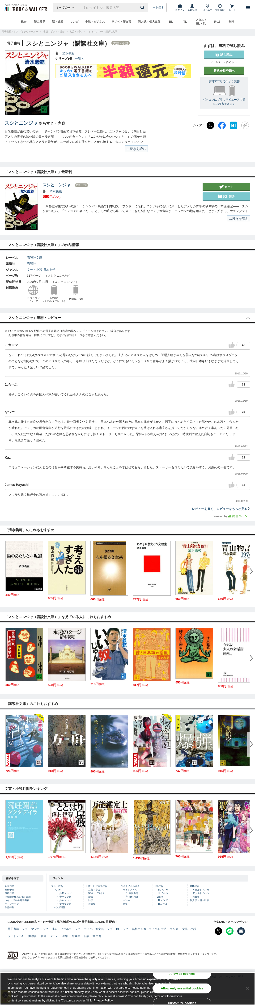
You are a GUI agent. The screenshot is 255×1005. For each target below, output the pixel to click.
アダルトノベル (200, 893)
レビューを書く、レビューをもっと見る (221, 509)
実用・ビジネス (96, 893)
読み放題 (39, 21)
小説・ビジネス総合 (96, 886)
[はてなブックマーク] (233, 125)
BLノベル (163, 893)
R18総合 (194, 886)
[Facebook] (222, 125)
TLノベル (163, 904)
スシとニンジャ (21, 123)
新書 (90, 896)
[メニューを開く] (248, 7)
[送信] (143, 7)
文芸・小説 (34, 269)
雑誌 (90, 900)
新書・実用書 (92, 936)
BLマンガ (163, 889)
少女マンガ (65, 900)
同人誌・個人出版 (149, 21)
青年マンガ (65, 896)
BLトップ (122, 929)
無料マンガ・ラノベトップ (149, 929)
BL (171, 21)
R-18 (217, 21)
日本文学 (49, 269)
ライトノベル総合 (130, 886)
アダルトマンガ (200, 889)
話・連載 (57, 21)
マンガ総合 (57, 886)
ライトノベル (130, 889)
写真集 (91, 904)
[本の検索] (66, 7)
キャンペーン (12, 904)
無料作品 (9, 893)
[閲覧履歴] (220, 7)
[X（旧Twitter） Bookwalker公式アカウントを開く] (218, 931)
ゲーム (126, 900)
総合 (23, 21)
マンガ (74, 21)
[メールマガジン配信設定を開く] (241, 931)
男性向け (133, 893)
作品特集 (9, 907)
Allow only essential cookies (182, 988)
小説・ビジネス (95, 21)
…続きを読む (136, 149)
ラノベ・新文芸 (121, 21)
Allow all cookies (182, 973)
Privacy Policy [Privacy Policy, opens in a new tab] (103, 1000)
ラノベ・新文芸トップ (98, 929)
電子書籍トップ (17, 929)
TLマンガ (163, 900)
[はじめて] (207, 7)
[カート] (232, 7)
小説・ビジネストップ (66, 929)
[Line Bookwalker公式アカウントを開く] (230, 931)
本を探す (158, 7)
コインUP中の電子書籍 (17, 900)
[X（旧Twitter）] (210, 125)
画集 (125, 904)
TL (185, 21)
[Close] (247, 988)
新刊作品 (9, 886)
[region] (127, 988)
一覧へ (79, 58)
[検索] (143, 7)
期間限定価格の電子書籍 (18, 896)
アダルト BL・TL (201, 21)
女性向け (133, 896)
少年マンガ (65, 893)
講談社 (31, 263)
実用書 (32, 936)
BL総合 (159, 886)
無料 (231, 21)
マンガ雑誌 (59, 907)
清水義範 (68, 53)
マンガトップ (39, 929)
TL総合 (159, 896)
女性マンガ (65, 904)
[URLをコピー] (245, 125)
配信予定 (9, 889)
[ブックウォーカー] (25, 7)
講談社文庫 (34, 257)
